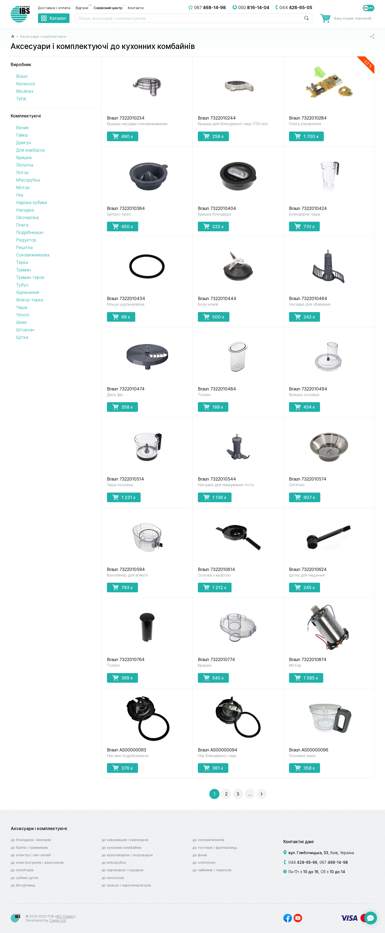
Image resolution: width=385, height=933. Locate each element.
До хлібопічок (203, 862)
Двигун (23, 142)
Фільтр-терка (29, 299)
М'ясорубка (28, 180)
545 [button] (213, 677)
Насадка (25, 210)
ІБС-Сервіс (65, 916)
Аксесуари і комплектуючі (39, 828)
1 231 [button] (123, 497)
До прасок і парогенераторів (126, 885)
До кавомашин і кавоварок (125, 840)
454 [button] (304, 407)
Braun (22, 76)
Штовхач (25, 329)
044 (302, 862)
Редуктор (26, 240)
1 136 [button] (214, 497)
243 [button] (304, 316)
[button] (226, 794)
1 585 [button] (306, 677)
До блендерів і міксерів (31, 840)
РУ (371, 8)
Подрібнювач (29, 232)
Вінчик (22, 127)
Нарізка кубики (31, 202)
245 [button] (304, 587)
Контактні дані (298, 841)
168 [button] (213, 407)
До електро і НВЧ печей (31, 855)
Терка (22, 262)
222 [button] (213, 226)
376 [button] (122, 768)
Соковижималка (32, 255)
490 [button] (122, 136)
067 (333, 862)
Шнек (21, 322)
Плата (22, 225)
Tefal (21, 98)
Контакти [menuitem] (136, 8)
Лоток (22, 172)
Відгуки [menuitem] (83, 7)
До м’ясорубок (114, 862)
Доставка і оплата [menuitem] (54, 8)
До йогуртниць (23, 885)
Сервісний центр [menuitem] (108, 8)
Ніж (20, 195)
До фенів (199, 855)
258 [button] (213, 136)
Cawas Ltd (57, 920)
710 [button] (304, 226)
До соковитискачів (208, 840)
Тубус (22, 284)
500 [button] (213, 316)
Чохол (22, 314)
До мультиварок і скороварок (127, 855)
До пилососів (113, 878)
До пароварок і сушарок (123, 870)
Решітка (24, 247)
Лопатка (24, 165)
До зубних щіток (24, 878)
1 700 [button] (306, 136)
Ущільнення (27, 292)
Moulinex (25, 91)
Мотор (23, 187)
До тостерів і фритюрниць (214, 847)
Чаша (21, 307)
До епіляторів (22, 870)
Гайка (22, 135)
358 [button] (122, 407)
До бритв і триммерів (29, 847)
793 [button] (122, 587)
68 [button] (121, 316)
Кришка (24, 157)
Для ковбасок (30, 150)
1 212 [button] (214, 587)
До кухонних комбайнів (121, 847)
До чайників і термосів (212, 870)
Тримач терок (30, 277)
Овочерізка (27, 217)
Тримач (23, 269)
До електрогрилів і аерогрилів (37, 862)
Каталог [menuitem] (58, 18)
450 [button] (122, 226)
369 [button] (122, 677)
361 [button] (213, 768)
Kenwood (25, 83)
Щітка (22, 337)
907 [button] (304, 497)
